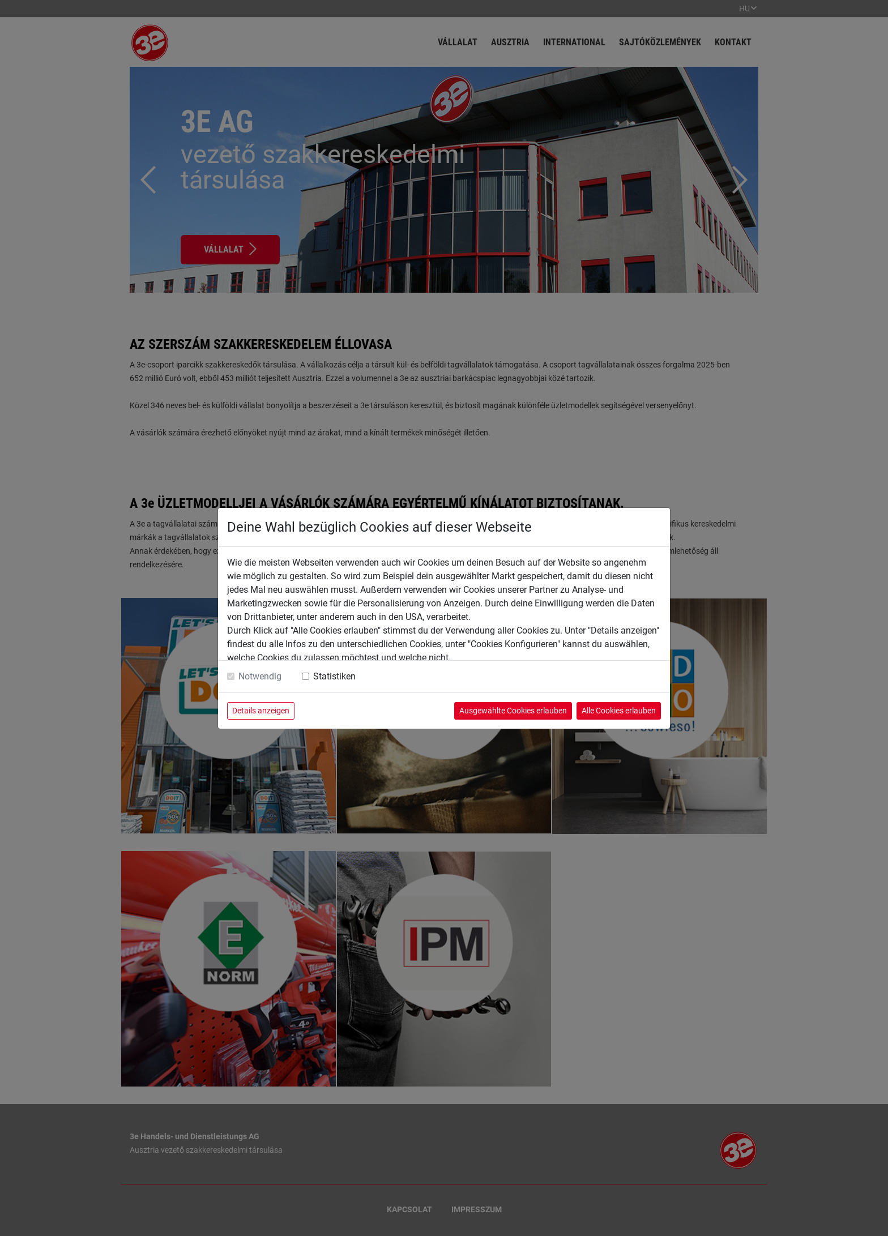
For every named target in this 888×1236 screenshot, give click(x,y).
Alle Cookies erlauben (619, 710)
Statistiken (334, 676)
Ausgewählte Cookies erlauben (513, 710)
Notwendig (259, 676)
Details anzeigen (260, 710)
